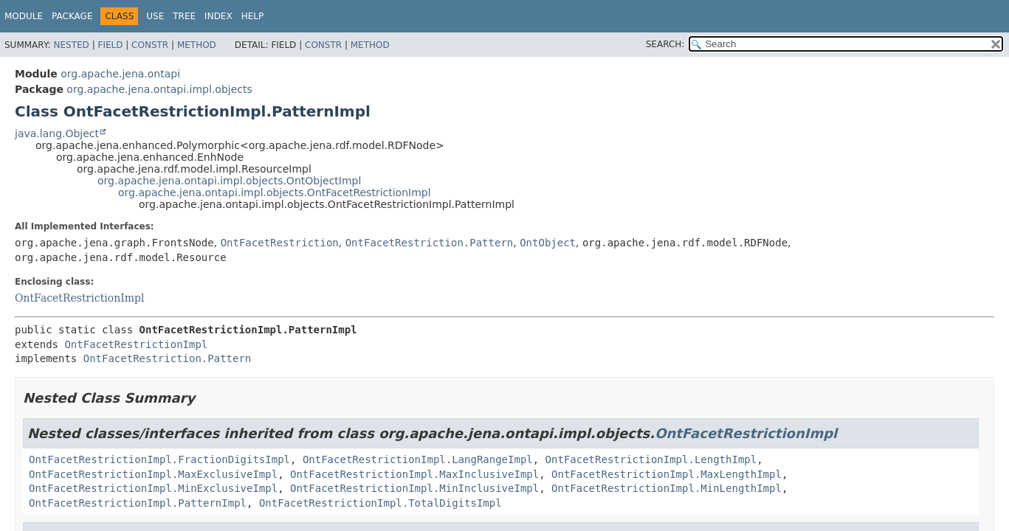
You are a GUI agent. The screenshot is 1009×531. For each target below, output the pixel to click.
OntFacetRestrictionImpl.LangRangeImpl (418, 459)
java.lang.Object (57, 133)
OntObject (548, 243)
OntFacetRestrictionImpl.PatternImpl (138, 503)
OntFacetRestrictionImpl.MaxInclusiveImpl (414, 474)
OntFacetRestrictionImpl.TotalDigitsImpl (380, 503)
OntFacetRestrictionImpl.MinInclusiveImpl (414, 488)
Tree (184, 16)
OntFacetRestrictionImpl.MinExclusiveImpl (153, 488)
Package (72, 16)
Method (196, 45)
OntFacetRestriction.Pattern (429, 243)
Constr (149, 45)
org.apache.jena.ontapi (120, 74)
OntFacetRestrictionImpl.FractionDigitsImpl (159, 459)
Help (252, 16)
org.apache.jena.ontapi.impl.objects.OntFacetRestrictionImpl (274, 192)
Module (23, 16)
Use (155, 16)
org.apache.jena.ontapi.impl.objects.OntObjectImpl (229, 181)
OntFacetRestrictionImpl (79, 298)
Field (110, 45)
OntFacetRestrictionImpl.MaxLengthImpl (666, 474)
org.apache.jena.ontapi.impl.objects (159, 89)
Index (218, 16)
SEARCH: (665, 44)
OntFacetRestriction (280, 243)
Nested (71, 45)
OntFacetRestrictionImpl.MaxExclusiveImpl (153, 474)
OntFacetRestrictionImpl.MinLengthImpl (666, 488)
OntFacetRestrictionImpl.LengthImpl (651, 459)
